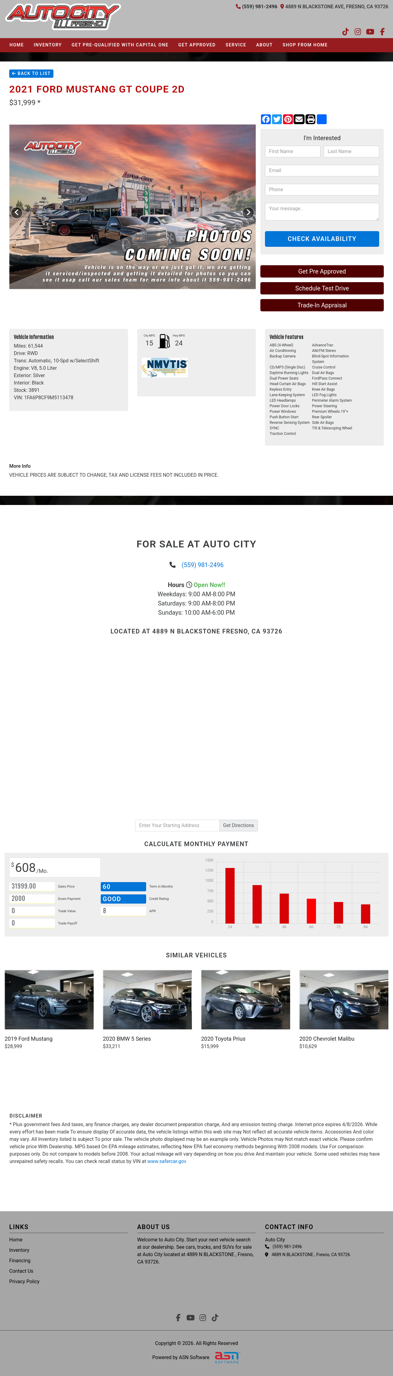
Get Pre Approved (322, 271)
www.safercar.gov (166, 1161)
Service (236, 45)
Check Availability (322, 238)
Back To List (31, 73)
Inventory (48, 45)
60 (107, 886)
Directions (238, 825)
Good (113, 899)
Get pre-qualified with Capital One (120, 45)
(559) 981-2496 (203, 565)
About (264, 45)
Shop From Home (305, 45)
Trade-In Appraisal (322, 305)
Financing (19, 1261)
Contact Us (21, 1271)
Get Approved (197, 45)
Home (17, 45)
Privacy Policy (24, 1281)
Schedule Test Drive (322, 288)
